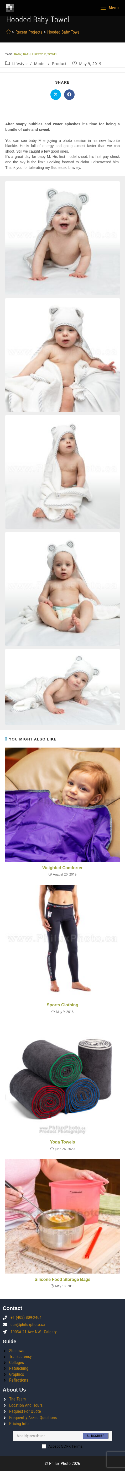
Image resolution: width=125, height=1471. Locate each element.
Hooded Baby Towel (64, 32)
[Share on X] (55, 94)
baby (17, 54)
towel (52, 54)
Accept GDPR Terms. (63, 1446)
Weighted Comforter (62, 868)
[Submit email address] (95, 1436)
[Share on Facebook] (69, 94)
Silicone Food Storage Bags (62, 1279)
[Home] (8, 32)
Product (59, 63)
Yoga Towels (62, 1142)
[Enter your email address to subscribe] (62, 1436)
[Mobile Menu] (110, 7)
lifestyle (39, 54)
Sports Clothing (62, 1005)
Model (40, 63)
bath (27, 54)
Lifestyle (20, 63)
